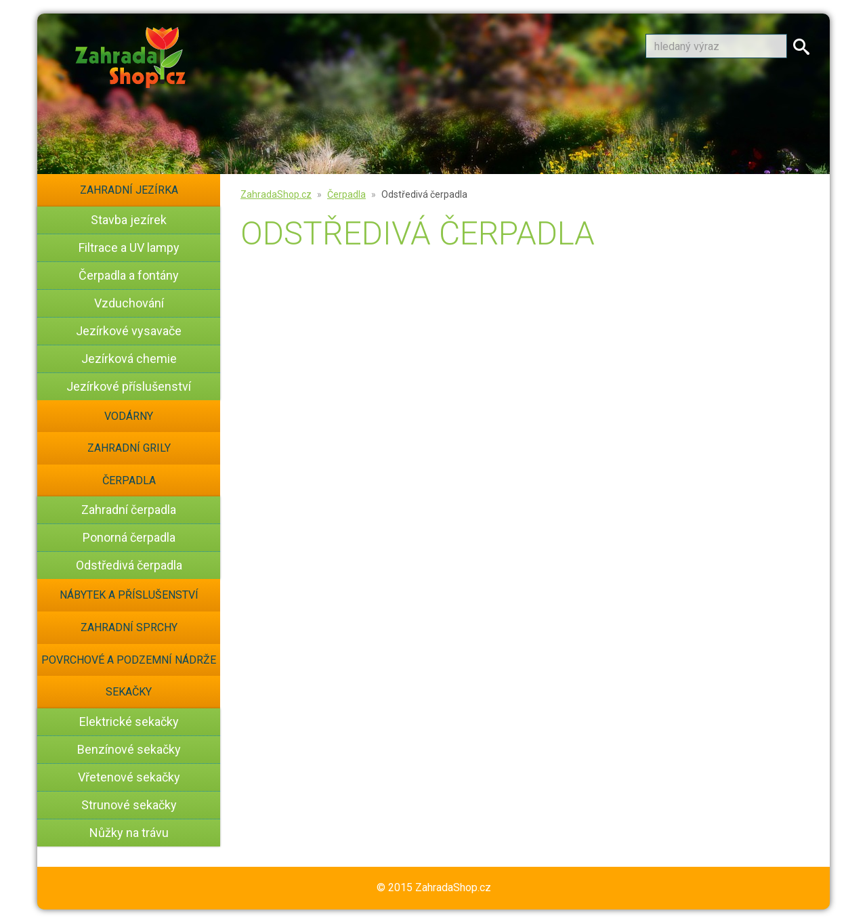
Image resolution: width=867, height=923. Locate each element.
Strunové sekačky (129, 805)
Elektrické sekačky (129, 721)
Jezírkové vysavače (129, 331)
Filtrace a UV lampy (129, 247)
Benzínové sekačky (129, 749)
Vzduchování (129, 303)
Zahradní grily (129, 448)
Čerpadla (129, 480)
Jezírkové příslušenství (128, 386)
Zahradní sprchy (129, 627)
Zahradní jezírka (129, 190)
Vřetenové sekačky (129, 777)
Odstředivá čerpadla (129, 565)
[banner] (130, 55)
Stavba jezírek (129, 220)
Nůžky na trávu (129, 832)
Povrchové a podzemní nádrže (128, 659)
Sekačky (129, 691)
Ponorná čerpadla (129, 537)
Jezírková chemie (129, 358)
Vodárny (128, 416)
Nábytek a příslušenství (129, 594)
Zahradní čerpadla (128, 509)
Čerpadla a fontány (129, 275)
